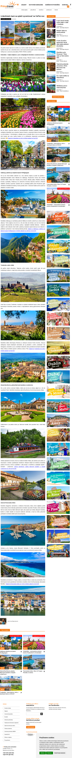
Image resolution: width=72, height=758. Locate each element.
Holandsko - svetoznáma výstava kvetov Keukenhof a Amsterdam (32, 652)
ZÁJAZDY (23, 5)
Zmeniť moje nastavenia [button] (59, 753)
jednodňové (33, 10)
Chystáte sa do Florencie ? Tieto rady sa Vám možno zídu (62, 55)
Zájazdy (6, 711)
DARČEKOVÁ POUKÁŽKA (52, 5)
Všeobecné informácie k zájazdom (11, 723)
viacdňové (41, 10)
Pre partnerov (7, 740)
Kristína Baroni (63, 61)
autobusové (49, 10)
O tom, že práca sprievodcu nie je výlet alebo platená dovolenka (62, 43)
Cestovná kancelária (8, 714)
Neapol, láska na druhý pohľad (61, 31)
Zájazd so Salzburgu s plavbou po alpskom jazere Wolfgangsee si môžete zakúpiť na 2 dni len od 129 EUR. (23, 230)
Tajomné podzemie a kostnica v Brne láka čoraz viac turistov (62, 67)
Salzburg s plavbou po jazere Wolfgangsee (8, 652)
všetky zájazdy (24, 10)
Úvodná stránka (7, 708)
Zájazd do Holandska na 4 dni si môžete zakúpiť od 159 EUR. (23, 138)
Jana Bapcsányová (14, 621)
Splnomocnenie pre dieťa (9, 725)
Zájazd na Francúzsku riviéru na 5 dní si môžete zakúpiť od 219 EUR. (22, 584)
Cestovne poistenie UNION (10, 731)
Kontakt (6, 717)
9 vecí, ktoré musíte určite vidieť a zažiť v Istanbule (62, 22)
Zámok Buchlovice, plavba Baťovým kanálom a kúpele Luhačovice (7, 672)
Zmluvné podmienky (8, 720)
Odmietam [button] (49, 753)
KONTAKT (65, 5)
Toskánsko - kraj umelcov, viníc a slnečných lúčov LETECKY (9, 693)
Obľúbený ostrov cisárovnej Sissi (61, 87)
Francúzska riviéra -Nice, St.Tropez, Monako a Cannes (32, 672)
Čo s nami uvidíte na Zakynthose (62, 77)
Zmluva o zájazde (8, 737)
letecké (56, 10)
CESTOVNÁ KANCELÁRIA (36, 5)
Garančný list (7, 734)
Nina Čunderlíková (64, 91)
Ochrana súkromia (8, 728)
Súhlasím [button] (43, 753)
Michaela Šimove (64, 36)
